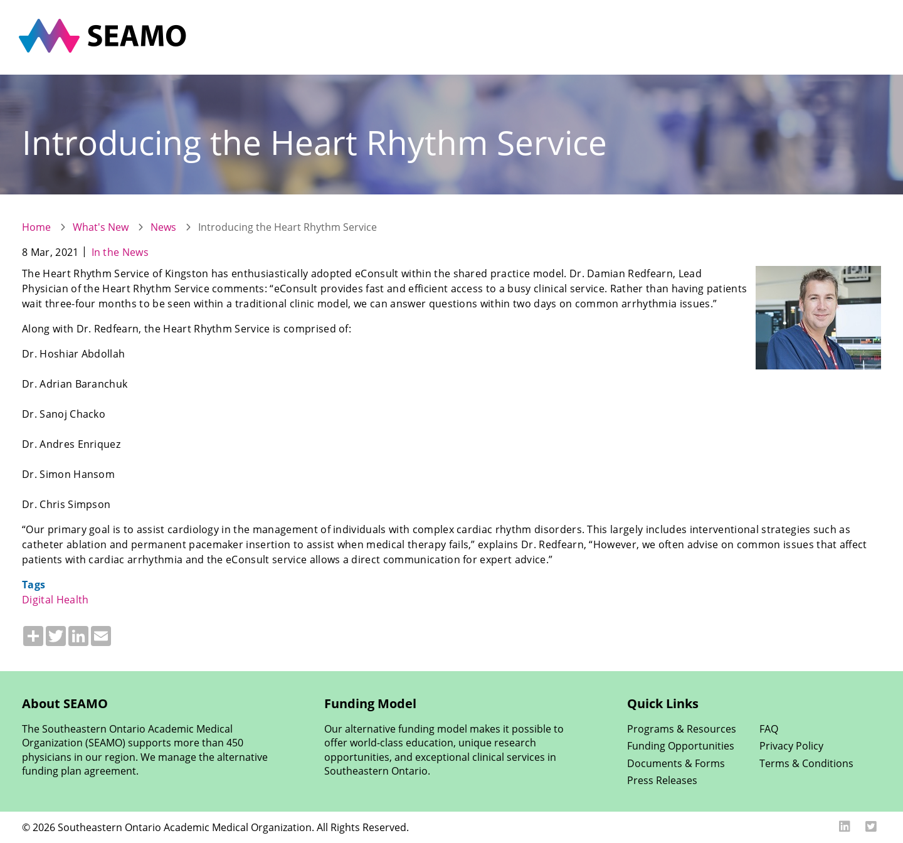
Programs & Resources (681, 728)
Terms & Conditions (806, 763)
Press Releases (662, 780)
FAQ (768, 728)
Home (36, 226)
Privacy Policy (791, 745)
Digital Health (55, 599)
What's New (101, 226)
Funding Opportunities (680, 745)
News (163, 226)
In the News (120, 251)
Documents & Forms (676, 763)
